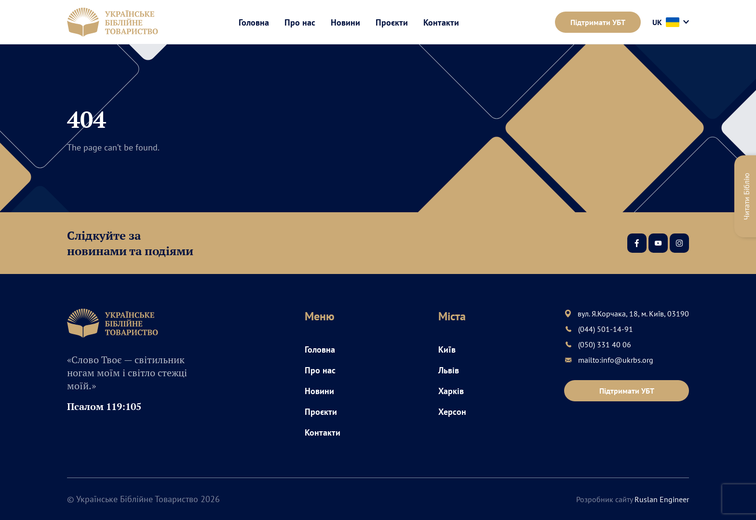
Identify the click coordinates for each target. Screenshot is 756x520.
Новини (345, 22)
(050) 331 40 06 (604, 344)
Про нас (299, 22)
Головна (254, 22)
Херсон (452, 411)
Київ (447, 349)
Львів (448, 370)
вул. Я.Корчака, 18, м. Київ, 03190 (633, 313)
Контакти (441, 22)
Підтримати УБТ (597, 22)
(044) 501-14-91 (605, 329)
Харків (451, 391)
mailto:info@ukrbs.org (615, 360)
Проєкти (392, 22)
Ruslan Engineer (661, 499)
